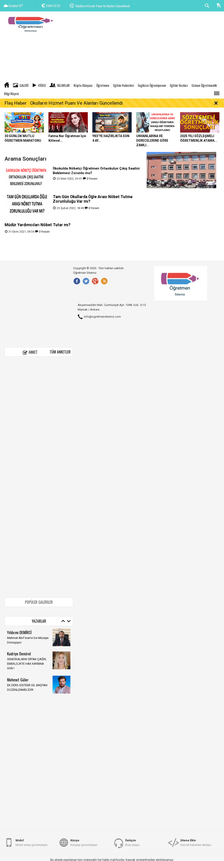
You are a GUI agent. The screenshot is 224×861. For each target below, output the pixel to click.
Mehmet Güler (18, 680)
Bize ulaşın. (132, 842)
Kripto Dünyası (83, 85)
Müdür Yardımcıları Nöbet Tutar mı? (37, 225)
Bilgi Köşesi (11, 93)
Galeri (24, 85)
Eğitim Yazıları (179, 85)
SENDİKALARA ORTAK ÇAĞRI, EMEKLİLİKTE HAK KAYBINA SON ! (27, 663)
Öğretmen (102, 85)
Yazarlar (63, 85)
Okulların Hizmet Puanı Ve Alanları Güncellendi (102, 5)
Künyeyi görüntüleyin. (84, 842)
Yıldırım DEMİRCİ (19, 632)
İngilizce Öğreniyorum (152, 85)
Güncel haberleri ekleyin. (196, 842)
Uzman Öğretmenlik (204, 85)
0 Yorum (92, 178)
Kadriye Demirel (19, 653)
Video (42, 85)
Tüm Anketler (60, 352)
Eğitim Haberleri (123, 85)
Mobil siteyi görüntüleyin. (32, 842)
